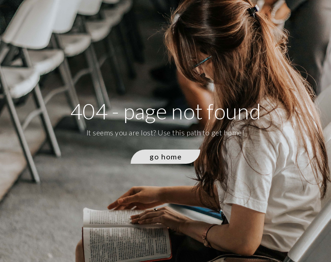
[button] (165, 157)
